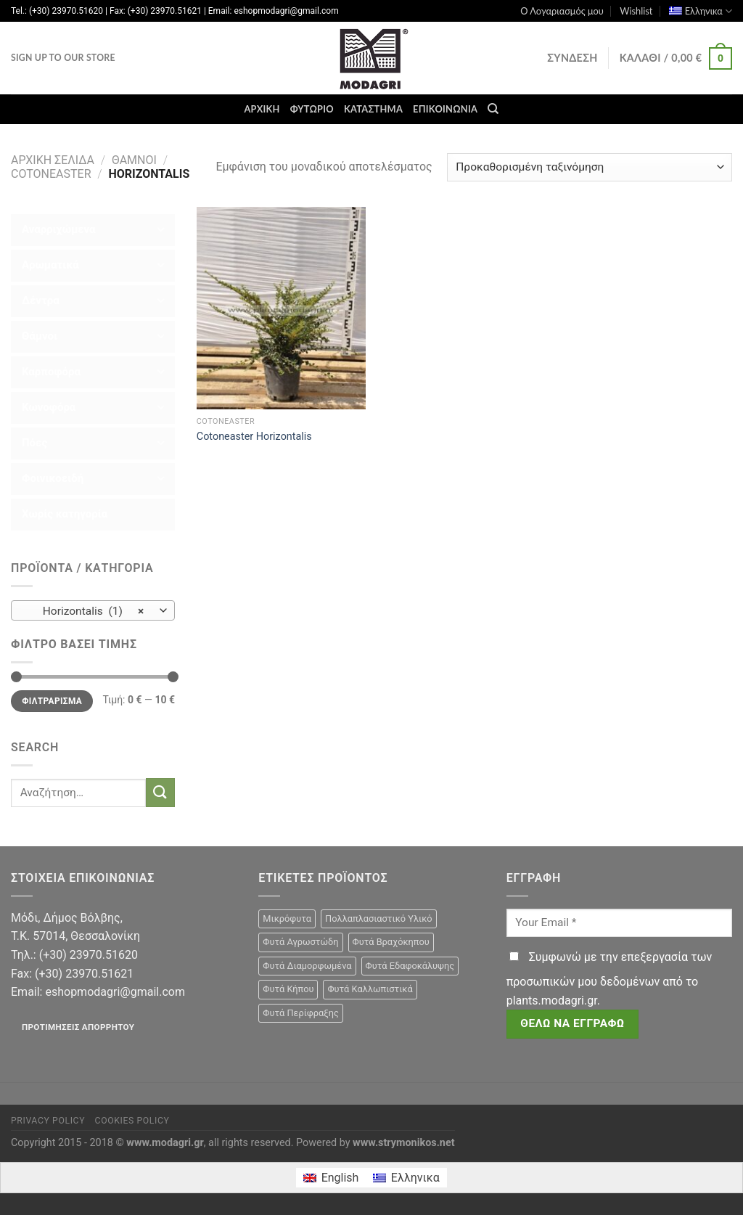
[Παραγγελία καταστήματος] (589, 167)
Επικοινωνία (445, 109)
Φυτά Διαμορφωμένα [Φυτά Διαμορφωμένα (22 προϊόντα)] (307, 965)
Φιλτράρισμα (52, 701)
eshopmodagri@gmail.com (114, 992)
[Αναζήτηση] (493, 109)
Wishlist (636, 11)
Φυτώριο (312, 109)
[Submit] (160, 792)
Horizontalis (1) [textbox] (85, 611)
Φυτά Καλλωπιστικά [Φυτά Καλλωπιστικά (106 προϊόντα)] (369, 988)
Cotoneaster (51, 174)
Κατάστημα (373, 109)
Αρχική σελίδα (52, 160)
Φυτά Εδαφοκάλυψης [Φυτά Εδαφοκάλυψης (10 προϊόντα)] (410, 965)
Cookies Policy (132, 1121)
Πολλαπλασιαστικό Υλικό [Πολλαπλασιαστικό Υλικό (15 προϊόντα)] (378, 918)
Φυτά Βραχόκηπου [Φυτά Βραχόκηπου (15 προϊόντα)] (391, 941)
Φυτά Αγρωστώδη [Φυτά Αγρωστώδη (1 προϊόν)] (300, 941)
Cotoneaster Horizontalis (254, 436)
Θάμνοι (134, 160)
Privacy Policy (48, 1121)
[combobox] (93, 610)
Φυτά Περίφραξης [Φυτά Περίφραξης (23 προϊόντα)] (300, 1012)
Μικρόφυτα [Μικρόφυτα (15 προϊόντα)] (287, 918)
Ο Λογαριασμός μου (562, 11)
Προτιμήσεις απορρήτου (78, 1027)
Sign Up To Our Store (63, 57)
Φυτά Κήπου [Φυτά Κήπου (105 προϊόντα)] (288, 988)
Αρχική (261, 109)
